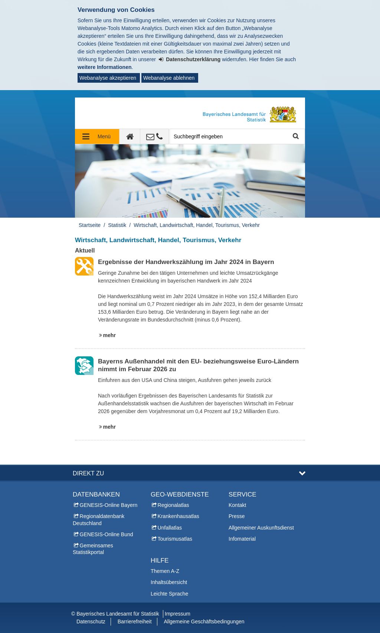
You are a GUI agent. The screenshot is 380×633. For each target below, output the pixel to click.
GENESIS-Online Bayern (109, 505)
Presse (237, 516)
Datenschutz (90, 621)
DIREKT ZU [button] (88, 473)
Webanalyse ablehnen (168, 78)
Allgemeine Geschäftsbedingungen (204, 621)
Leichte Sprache (169, 594)
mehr (109, 335)
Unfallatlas (170, 528)
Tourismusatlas (175, 539)
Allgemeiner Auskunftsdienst (261, 528)
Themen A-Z (165, 571)
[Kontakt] (154, 136)
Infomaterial (242, 539)
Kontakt (237, 505)
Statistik (117, 225)
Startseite (90, 225)
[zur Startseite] (129, 136)
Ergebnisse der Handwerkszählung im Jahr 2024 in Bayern (186, 262)
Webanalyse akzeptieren (107, 78)
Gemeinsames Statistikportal (93, 549)
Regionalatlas (173, 505)
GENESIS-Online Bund (106, 534)
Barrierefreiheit (135, 621)
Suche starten (295, 136)
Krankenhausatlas (178, 516)
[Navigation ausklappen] (97, 136)
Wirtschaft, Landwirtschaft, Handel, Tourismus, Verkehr (197, 225)
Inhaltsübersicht (169, 582)
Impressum (177, 614)
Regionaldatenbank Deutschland (98, 519)
